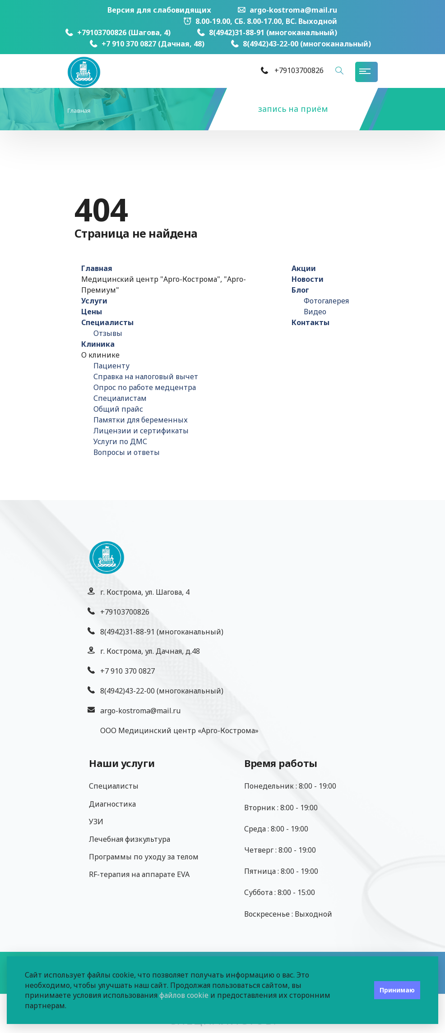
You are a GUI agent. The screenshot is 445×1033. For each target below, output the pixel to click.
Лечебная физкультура (129, 839)
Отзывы (107, 333)
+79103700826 (124, 612)
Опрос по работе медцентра (144, 387)
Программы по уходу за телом (144, 857)
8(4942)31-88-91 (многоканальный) (267, 32)
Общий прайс (118, 409)
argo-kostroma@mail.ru (287, 10)
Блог (300, 290)
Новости (308, 279)
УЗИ (96, 821)
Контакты (310, 322)
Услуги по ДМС (120, 441)
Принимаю (397, 990)
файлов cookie (184, 995)
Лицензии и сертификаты (141, 431)
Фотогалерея (326, 301)
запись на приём (293, 108)
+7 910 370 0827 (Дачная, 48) (147, 44)
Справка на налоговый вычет (145, 376)
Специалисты (107, 322)
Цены (91, 312)
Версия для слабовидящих (159, 10)
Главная (96, 268)
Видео (315, 312)
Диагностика (112, 804)
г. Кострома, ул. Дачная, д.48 (150, 651)
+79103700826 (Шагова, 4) (118, 32)
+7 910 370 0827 (127, 671)
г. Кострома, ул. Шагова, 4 (145, 592)
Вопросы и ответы (126, 452)
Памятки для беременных (140, 420)
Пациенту (111, 366)
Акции (304, 268)
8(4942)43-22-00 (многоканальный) (301, 44)
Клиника (98, 344)
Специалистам (120, 398)
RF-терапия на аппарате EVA (139, 874)
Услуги (94, 301)
